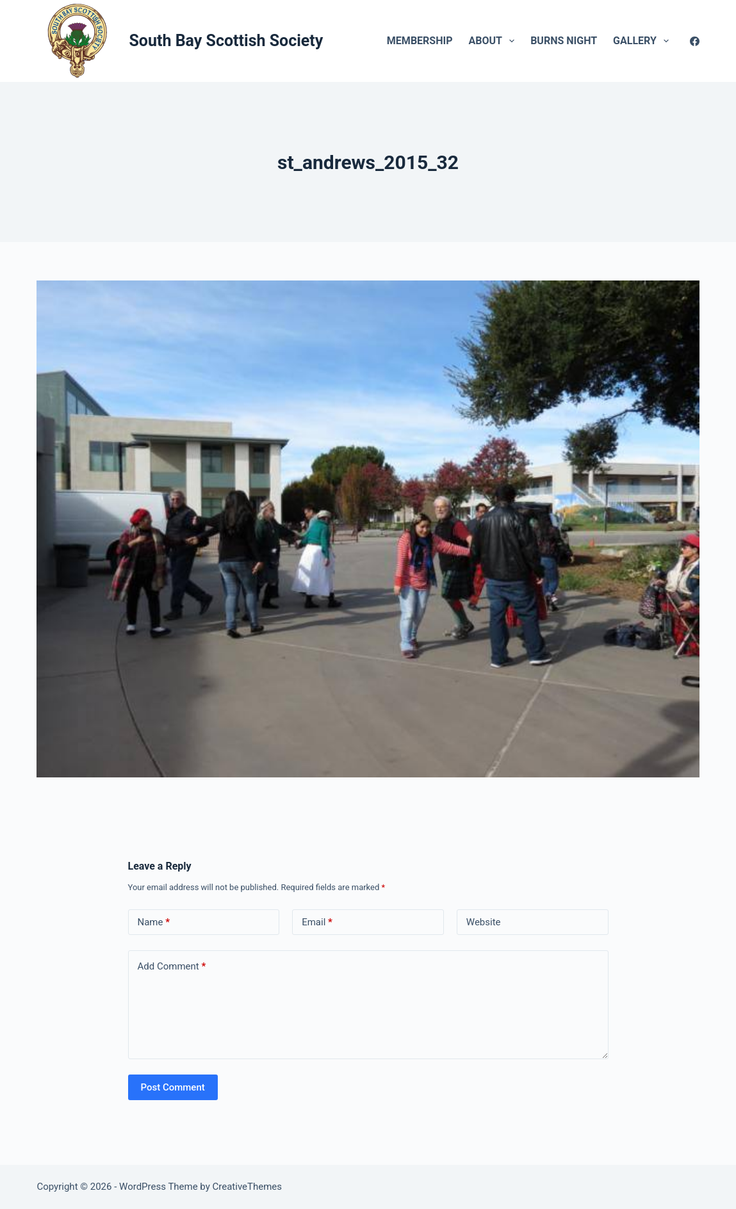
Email (317, 922)
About (493, 41)
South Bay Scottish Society (226, 40)
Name (154, 922)
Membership (420, 41)
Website (483, 922)
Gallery (643, 41)
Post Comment (173, 1087)
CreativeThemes (247, 1186)
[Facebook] (694, 41)
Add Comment (172, 967)
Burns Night (563, 41)
